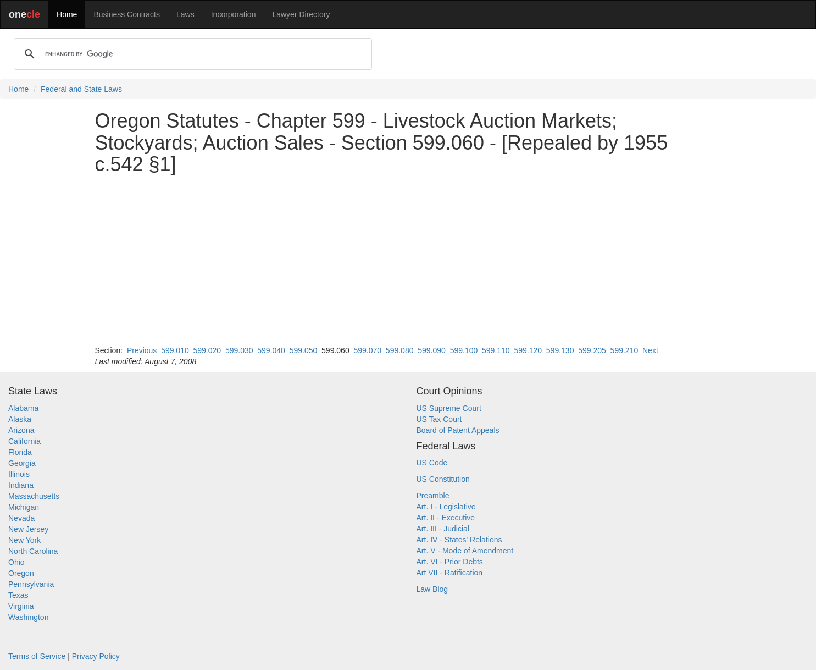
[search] (191, 54)
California (24, 441)
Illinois (19, 474)
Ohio (16, 562)
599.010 (175, 350)
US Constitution (443, 479)
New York (24, 540)
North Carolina (33, 551)
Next (650, 350)
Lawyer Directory (301, 14)
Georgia (22, 463)
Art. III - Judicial (443, 528)
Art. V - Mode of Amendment (465, 550)
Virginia (21, 606)
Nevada (21, 518)
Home (67, 14)
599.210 (624, 350)
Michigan (23, 507)
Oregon (21, 573)
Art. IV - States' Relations (459, 539)
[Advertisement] (408, 260)
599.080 (400, 350)
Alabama (23, 408)
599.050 (304, 350)
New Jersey (28, 529)
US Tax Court (439, 419)
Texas (18, 595)
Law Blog (432, 589)
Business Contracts (126, 14)
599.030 (239, 350)
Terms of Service (36, 656)
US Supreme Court (449, 408)
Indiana (21, 485)
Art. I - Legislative (446, 506)
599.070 (367, 350)
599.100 (464, 350)
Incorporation (233, 14)
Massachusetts (33, 496)
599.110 (496, 350)
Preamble (433, 495)
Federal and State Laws (81, 89)
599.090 (432, 350)
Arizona (21, 430)
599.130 (560, 350)
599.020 (207, 350)
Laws (185, 14)
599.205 (592, 350)
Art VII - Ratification (450, 572)
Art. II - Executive (446, 517)
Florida (20, 452)
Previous (142, 350)
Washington (28, 617)
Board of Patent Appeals (458, 430)
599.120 (528, 350)
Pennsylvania (31, 584)
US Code (432, 462)
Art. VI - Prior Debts (450, 561)
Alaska (19, 419)
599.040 (271, 350)
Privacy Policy (96, 656)
